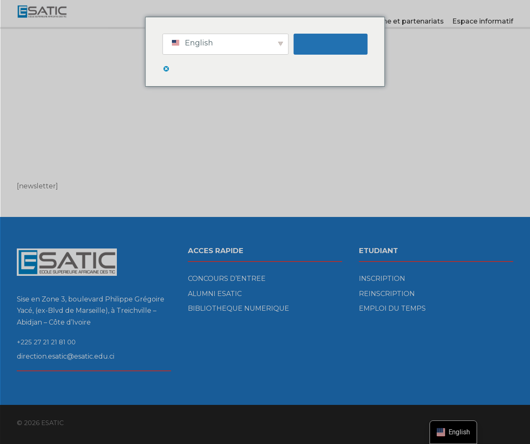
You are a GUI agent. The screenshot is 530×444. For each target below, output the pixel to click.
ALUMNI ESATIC (215, 294)
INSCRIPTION (382, 279)
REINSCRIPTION (387, 294)
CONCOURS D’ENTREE (227, 279)
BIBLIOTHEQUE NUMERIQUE (238, 308)
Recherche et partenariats (399, 21)
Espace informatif (482, 21)
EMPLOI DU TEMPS (392, 308)
